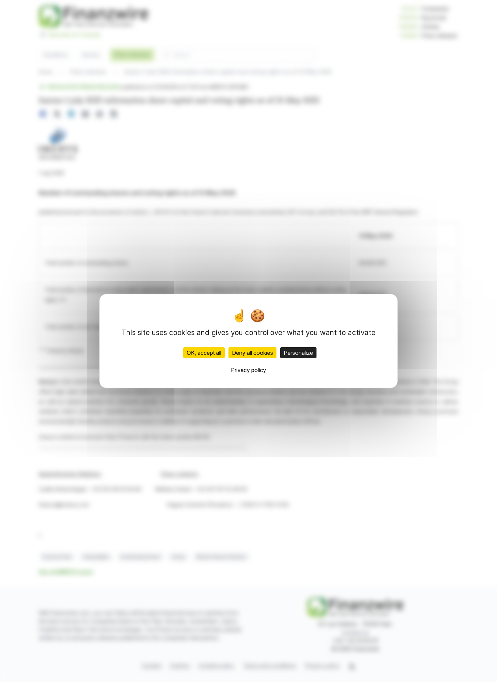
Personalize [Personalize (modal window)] (298, 352)
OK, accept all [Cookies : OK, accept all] (204, 352)
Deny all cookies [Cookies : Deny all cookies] (252, 352)
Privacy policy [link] (248, 370)
